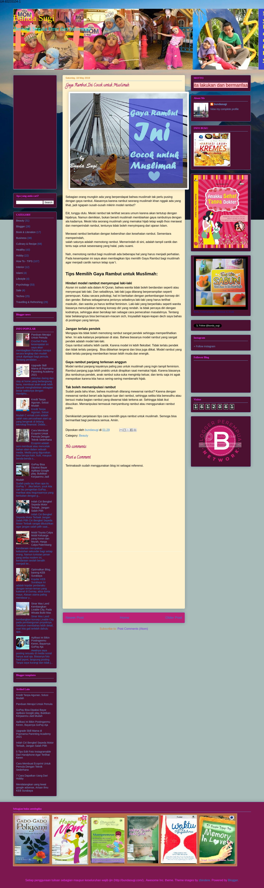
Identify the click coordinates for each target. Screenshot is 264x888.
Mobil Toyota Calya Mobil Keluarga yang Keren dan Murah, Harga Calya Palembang (42, 538)
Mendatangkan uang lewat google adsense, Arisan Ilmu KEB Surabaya (32, 787)
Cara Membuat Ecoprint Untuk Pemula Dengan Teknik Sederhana (41, 435)
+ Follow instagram (204, 346)
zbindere (204, 880)
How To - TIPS (24, 261)
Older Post (173, 617)
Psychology (22, 284)
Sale (18, 290)
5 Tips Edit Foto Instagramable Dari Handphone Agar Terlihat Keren (33, 754)
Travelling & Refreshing (29, 302)
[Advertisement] (124, 580)
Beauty (83, 435)
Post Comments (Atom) (133, 628)
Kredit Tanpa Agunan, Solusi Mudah (40, 402)
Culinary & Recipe (26, 243)
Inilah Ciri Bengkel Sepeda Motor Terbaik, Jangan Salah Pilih (41, 506)
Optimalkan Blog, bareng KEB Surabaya (41, 572)
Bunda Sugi (33, 18)
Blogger (20, 226)
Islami (19, 272)
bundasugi (220, 104)
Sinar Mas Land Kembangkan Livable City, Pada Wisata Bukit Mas (41, 608)
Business (21, 238)
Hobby (19, 255)
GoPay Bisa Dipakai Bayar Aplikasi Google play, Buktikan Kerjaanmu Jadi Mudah (32, 472)
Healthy (20, 249)
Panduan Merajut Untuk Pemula (41, 336)
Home (124, 617)
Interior (20, 267)
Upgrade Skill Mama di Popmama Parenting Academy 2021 (42, 370)
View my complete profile (224, 109)
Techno (20, 296)
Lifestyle (20, 278)
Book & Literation (26, 232)
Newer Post (75, 617)
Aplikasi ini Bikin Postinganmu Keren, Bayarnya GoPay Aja (40, 642)
